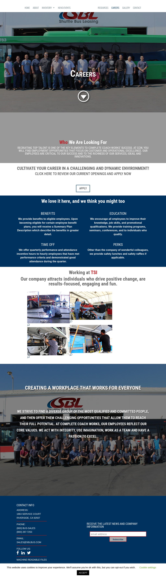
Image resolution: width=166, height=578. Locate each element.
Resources (103, 7)
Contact (137, 7)
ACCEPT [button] (83, 573)
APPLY (83, 188)
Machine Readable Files (32, 559)
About (36, 7)
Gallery (126, 7)
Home (27, 7)
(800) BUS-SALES (26, 528)
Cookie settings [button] (147, 567)
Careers (115, 7)
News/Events (64, 7)
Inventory (47, 7)
